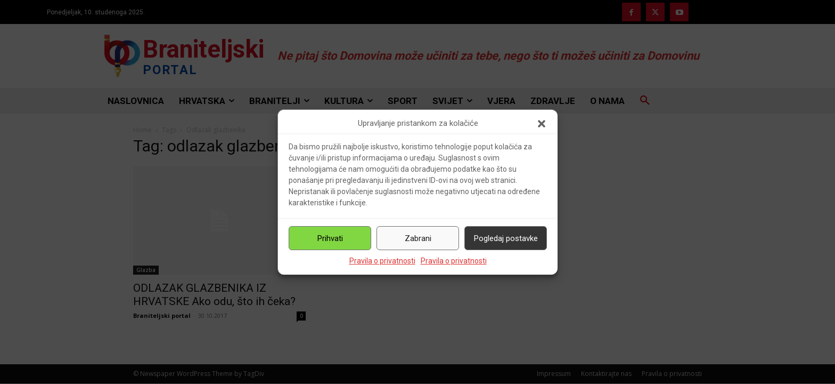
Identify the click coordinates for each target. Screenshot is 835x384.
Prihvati (330, 238)
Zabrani (418, 238)
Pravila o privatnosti (382, 261)
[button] (541, 123)
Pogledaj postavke (506, 238)
